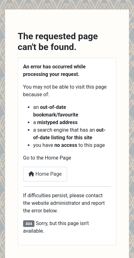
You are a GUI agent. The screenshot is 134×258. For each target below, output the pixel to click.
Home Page (45, 174)
